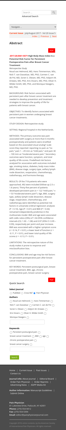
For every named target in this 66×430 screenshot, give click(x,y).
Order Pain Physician (20, 381)
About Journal (29, 378)
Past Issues (41, 370)
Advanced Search (30, 16)
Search (14, 357)
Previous (45, 36)
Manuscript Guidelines (41, 390)
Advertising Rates (18, 384)
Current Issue (16, 33)
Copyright (13, 423)
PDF (52, 50)
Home (12, 370)
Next (54, 36)
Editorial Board (47, 378)
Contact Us (15, 373)
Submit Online (17, 393)
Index (34, 36)
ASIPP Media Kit (38, 384)
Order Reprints (41, 381)
